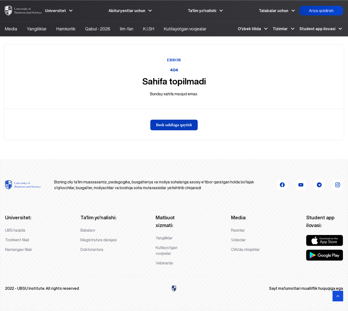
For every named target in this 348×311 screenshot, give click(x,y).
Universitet (59, 11)
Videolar (238, 240)
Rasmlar (238, 230)
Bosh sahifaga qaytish (174, 125)
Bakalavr (87, 230)
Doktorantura (91, 249)
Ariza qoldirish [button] (321, 11)
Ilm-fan (126, 29)
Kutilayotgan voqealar (185, 29)
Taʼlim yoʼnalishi (206, 11)
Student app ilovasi (321, 29)
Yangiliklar (37, 29)
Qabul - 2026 (97, 29)
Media (11, 29)
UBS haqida (15, 230)
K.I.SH (148, 29)
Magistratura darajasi (98, 240)
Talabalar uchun (277, 11)
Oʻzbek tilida (253, 29)
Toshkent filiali (17, 240)
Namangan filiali (18, 249)
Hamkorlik (65, 29)
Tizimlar (284, 29)
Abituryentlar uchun (131, 11)
